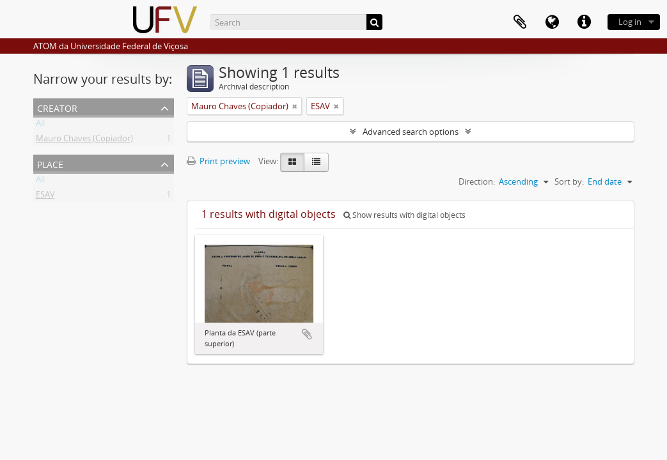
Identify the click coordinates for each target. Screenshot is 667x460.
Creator (57, 107)
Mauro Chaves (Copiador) (84, 140)
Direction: (477, 181)
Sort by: (569, 181)
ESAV (45, 197)
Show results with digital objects (404, 215)
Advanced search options (411, 131)
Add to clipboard (307, 334)
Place (50, 163)
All (40, 125)
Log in (629, 21)
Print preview (218, 161)
